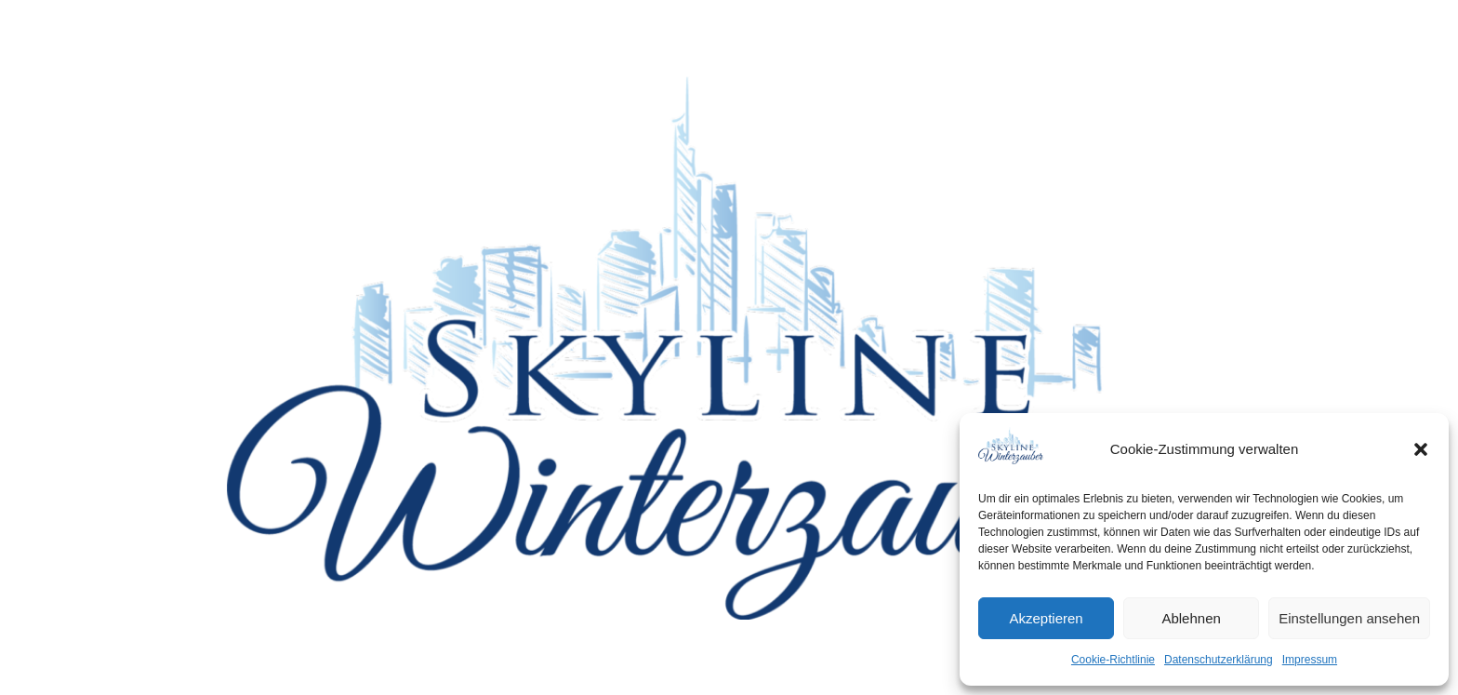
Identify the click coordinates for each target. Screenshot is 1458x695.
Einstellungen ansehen (1349, 618)
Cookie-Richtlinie (1113, 659)
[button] (1421, 449)
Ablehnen (1190, 618)
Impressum (1309, 659)
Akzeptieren (1045, 618)
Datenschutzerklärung (1218, 659)
